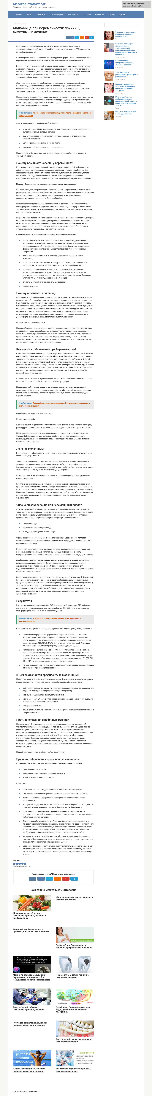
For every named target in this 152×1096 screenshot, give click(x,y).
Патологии (73, 14)
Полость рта (41, 14)
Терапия (18, 14)
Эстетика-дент (57, 14)
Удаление (86, 14)
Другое (122, 14)
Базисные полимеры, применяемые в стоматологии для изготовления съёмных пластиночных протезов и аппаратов (126, 49)
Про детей (99, 14)
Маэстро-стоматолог (29, 4)
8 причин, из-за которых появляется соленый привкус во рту (125, 34)
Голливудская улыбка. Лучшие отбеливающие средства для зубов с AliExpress (125, 87)
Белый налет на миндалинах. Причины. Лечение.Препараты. (125, 63)
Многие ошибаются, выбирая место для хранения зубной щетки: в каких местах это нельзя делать (126, 101)
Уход (29, 14)
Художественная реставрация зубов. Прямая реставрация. (126, 74)
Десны (112, 14)
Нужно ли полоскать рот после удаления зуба (125, 113)
